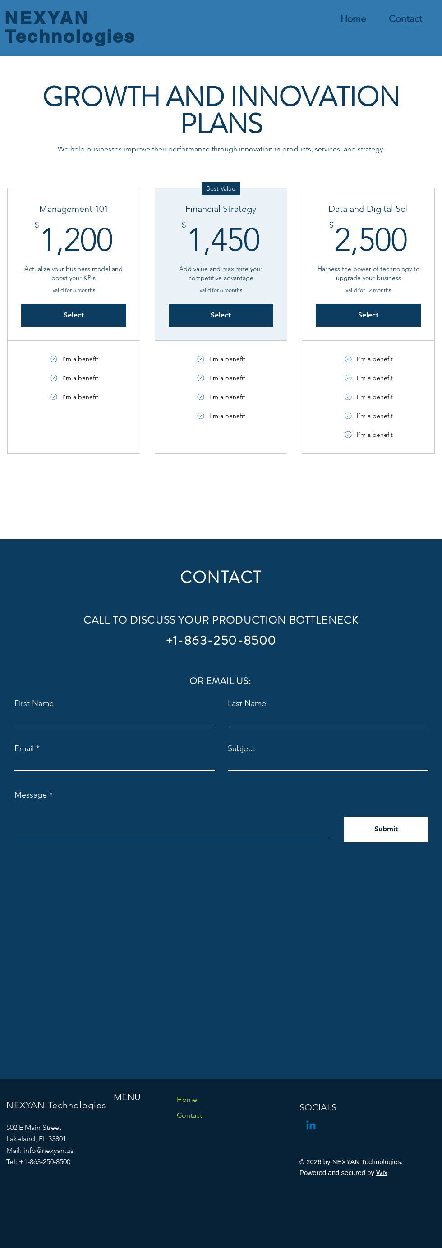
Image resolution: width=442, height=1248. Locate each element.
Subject (241, 748)
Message (30, 795)
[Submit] (386, 829)
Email (24, 748)
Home (187, 1099)
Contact (189, 1115)
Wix (381, 1172)
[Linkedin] (311, 1126)
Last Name (247, 703)
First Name (34, 703)
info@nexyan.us (48, 1150)
